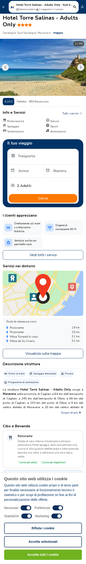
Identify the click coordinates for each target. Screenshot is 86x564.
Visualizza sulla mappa (43, 353)
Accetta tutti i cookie (43, 554)
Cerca (43, 198)
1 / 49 (79, 44)
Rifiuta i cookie (43, 528)
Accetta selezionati (42, 541)
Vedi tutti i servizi (43, 254)
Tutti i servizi (72, 113)
